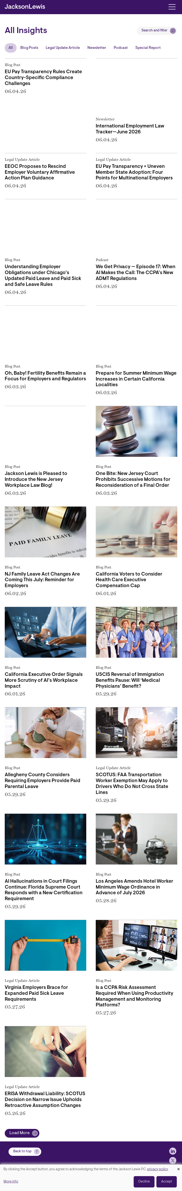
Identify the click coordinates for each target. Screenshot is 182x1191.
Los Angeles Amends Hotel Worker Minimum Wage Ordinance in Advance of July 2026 (134, 887)
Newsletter (96, 48)
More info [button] (11, 1181)
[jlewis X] (172, 1160)
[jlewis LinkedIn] (172, 1151)
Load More (19, 1133)
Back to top (22, 1151)
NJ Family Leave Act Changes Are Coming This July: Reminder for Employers (42, 580)
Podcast (121, 48)
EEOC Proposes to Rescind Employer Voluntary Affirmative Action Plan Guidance (40, 172)
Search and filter (154, 30)
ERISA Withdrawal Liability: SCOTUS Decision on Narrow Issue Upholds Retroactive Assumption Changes (45, 1100)
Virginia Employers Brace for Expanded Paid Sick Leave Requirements (36, 993)
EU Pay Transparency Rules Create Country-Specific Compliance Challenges (43, 78)
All (11, 48)
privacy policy (157, 1169)
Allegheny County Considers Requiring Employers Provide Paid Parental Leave (42, 781)
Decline (144, 1181)
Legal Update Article (63, 48)
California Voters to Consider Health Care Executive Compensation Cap (129, 580)
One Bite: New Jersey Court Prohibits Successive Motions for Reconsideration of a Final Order (133, 479)
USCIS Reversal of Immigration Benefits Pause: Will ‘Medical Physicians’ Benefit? (130, 680)
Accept (166, 1181)
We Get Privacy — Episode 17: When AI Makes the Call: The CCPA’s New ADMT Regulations (135, 273)
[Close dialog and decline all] (178, 1167)
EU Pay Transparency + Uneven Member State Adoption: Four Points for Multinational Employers (134, 172)
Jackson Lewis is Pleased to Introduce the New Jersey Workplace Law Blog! (36, 479)
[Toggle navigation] (172, 6)
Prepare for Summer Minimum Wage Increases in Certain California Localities (136, 379)
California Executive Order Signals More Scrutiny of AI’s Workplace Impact (44, 680)
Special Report (148, 48)
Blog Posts (29, 48)
